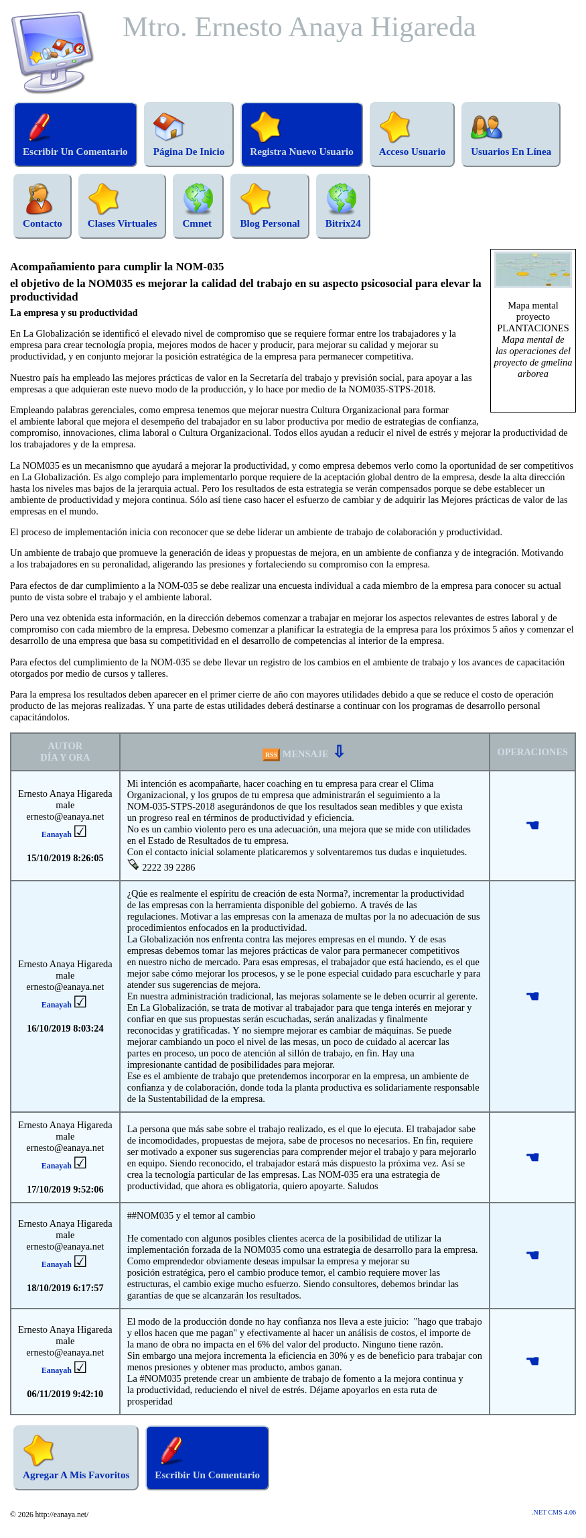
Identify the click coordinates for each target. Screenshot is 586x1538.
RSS (271, 755)
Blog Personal (269, 206)
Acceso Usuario (412, 134)
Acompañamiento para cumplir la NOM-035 (117, 266)
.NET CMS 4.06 (554, 1512)
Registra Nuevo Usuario (301, 134)
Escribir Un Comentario (75, 134)
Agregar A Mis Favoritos (76, 1457)
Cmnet (198, 206)
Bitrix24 (343, 206)
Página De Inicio (189, 134)
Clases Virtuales (122, 206)
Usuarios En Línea (511, 134)
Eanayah (57, 834)
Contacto (42, 206)
